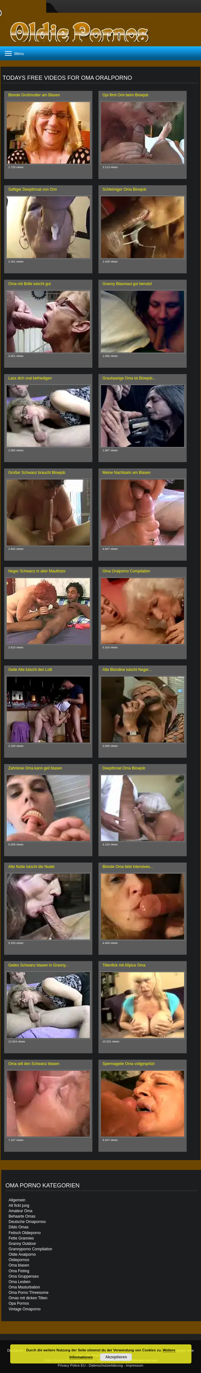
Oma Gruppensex (24, 1276)
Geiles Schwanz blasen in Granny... (38, 965)
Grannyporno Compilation (30, 1249)
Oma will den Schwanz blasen (33, 1064)
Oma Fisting (19, 1271)
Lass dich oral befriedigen (30, 378)
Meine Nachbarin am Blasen (127, 472)
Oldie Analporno (22, 1254)
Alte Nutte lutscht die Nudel (31, 866)
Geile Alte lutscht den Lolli (30, 669)
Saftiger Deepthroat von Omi (32, 189)
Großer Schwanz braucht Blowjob (36, 472)
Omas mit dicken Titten (28, 1298)
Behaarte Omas (22, 1216)
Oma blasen (19, 1265)
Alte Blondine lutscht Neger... (127, 669)
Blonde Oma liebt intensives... (128, 866)
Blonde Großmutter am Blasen (34, 95)
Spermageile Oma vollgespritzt (128, 1064)
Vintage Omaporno (25, 1309)
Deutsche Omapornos (27, 1221)
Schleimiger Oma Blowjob (124, 189)
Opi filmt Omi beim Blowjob (125, 95)
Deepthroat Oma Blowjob (124, 768)
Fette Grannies (21, 1238)
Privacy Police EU (71, 1365)
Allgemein (17, 1200)
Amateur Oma (20, 1211)
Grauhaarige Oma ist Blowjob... (129, 378)
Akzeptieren (116, 1357)
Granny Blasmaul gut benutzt (127, 284)
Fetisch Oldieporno (25, 1233)
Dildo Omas (19, 1227)
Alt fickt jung (19, 1205)
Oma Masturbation (24, 1287)
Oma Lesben (20, 1282)
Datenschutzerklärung (106, 1365)
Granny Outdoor (22, 1243)
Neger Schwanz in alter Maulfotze (36, 571)
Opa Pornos (19, 1303)
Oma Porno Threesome (28, 1292)
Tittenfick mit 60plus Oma (124, 965)
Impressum (134, 1365)
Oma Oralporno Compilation (126, 571)
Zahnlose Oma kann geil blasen (35, 768)
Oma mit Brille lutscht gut (29, 284)
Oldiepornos (19, 1260)
